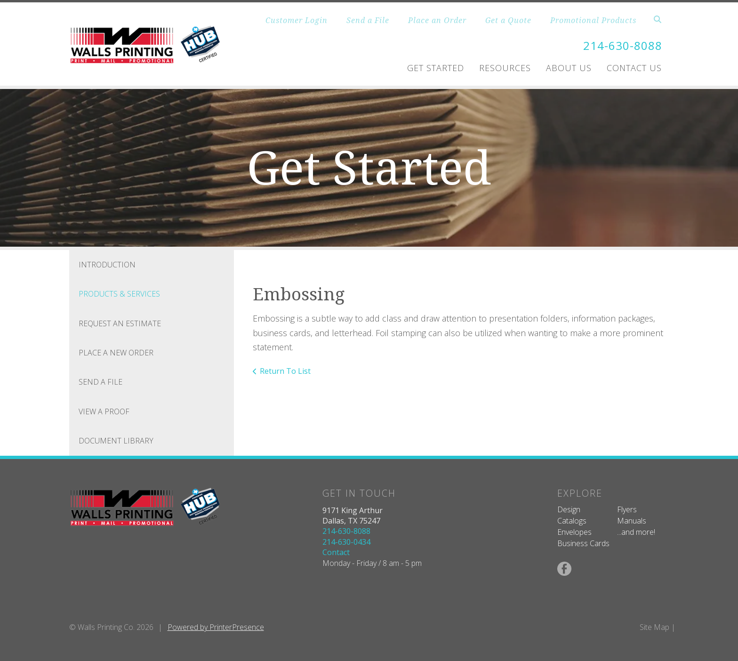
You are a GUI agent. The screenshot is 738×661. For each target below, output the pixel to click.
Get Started (435, 67)
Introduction (107, 264)
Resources (505, 67)
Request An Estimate (120, 323)
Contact (336, 552)
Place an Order (437, 20)
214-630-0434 (346, 542)
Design (568, 509)
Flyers (627, 509)
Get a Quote (508, 20)
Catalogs (571, 521)
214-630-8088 (622, 45)
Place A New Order (116, 352)
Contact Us (634, 67)
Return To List (285, 371)
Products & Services (119, 294)
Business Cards (583, 543)
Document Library (116, 440)
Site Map (654, 627)
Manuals (631, 521)
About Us (569, 67)
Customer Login (296, 20)
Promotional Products (593, 20)
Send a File (367, 20)
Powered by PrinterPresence (216, 627)
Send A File (100, 382)
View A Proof (104, 411)
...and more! (636, 532)
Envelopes (574, 532)
